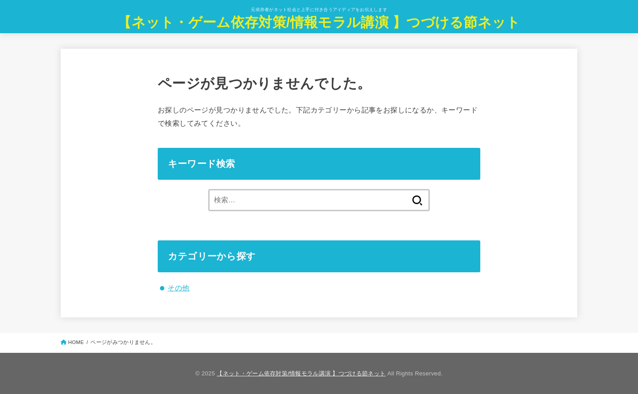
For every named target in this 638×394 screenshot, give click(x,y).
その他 (178, 288)
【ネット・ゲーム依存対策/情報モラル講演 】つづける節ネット (318, 22)
